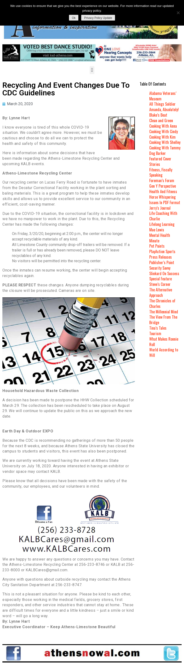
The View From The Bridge (163, 319)
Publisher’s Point (161, 262)
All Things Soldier (162, 104)
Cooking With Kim (162, 137)
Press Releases (160, 257)
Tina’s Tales (158, 328)
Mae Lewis (156, 230)
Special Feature (160, 279)
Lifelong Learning (161, 224)
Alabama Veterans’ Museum (162, 96)
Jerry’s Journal (160, 208)
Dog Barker (157, 153)
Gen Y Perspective (162, 186)
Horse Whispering (162, 197)
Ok (73, 18)
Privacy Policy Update (98, 18)
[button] (92, 70)
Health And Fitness (163, 191)
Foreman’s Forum (161, 180)
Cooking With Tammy (164, 148)
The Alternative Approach (160, 292)
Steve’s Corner (160, 284)
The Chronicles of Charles (162, 303)
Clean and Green (161, 120)
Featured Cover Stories (160, 161)
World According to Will (163, 352)
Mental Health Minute (159, 238)
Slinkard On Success (164, 273)
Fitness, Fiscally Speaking (160, 172)
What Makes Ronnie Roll (163, 341)
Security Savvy (159, 268)
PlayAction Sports (162, 251)
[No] (178, 12)
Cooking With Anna (163, 126)
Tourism (155, 333)
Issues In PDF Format (164, 202)
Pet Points (157, 246)
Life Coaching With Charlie (163, 216)
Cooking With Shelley (164, 142)
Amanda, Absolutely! (164, 109)
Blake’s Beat (158, 115)
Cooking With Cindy (163, 131)
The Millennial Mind (163, 312)
